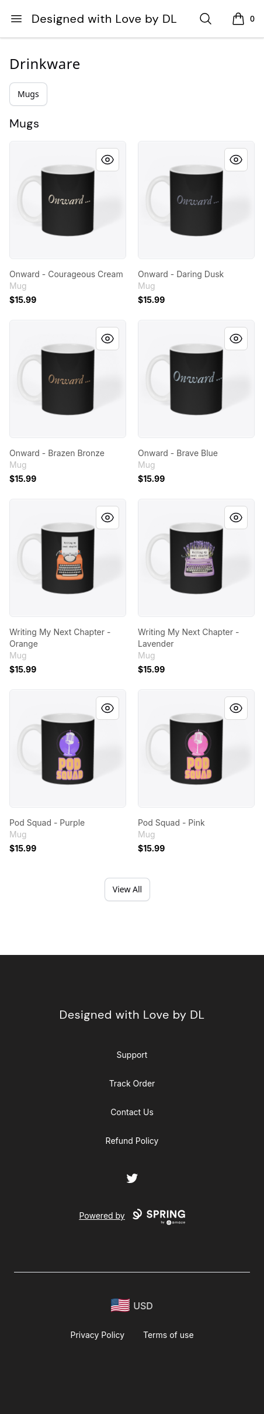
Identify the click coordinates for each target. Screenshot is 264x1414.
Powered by (132, 1217)
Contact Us (132, 1112)
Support (132, 1055)
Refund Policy (132, 1141)
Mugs (28, 93)
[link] (68, 200)
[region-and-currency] (132, 1305)
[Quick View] (107, 159)
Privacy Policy (97, 1335)
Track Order (132, 1083)
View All (127, 889)
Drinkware (45, 63)
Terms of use (168, 1335)
